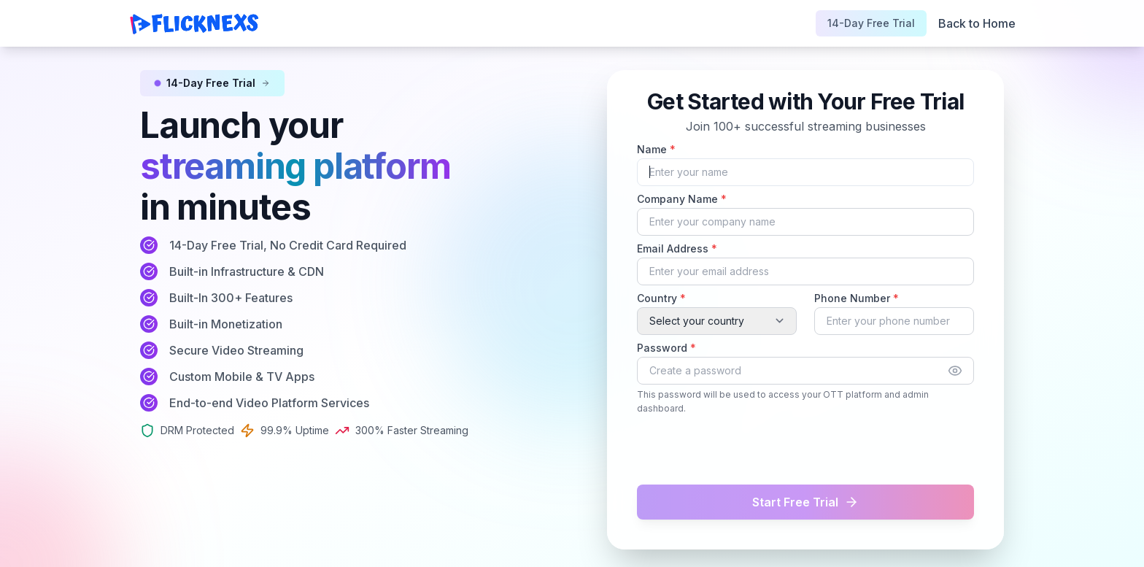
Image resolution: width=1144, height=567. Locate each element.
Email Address (677, 248)
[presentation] (720, 449)
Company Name (682, 199)
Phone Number (856, 298)
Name (656, 149)
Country (661, 298)
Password (666, 348)
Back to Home (977, 23)
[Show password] (955, 370)
